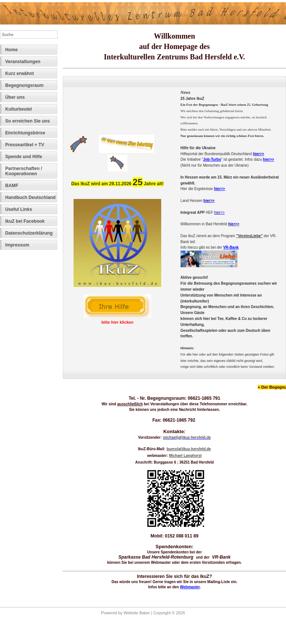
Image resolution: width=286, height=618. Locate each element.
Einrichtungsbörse (25, 132)
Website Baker (137, 613)
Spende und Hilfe (23, 156)
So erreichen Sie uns (27, 121)
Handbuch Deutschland (30, 197)
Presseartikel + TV (24, 144)
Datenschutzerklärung (29, 233)
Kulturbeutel (18, 109)
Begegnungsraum (24, 85)
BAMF (11, 185)
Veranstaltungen (22, 61)
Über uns (15, 97)
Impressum (17, 245)
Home (11, 49)
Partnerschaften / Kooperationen (23, 171)
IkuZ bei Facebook (25, 221)
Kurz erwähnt (19, 73)
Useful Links (18, 209)
